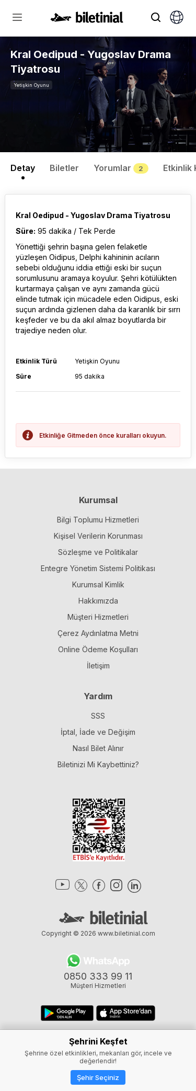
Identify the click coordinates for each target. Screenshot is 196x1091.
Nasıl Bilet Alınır (98, 748)
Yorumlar (121, 168)
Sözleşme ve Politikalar (98, 552)
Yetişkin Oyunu (31, 85)
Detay (22, 168)
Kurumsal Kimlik (98, 584)
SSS (98, 715)
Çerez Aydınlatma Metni (98, 633)
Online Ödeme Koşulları (98, 649)
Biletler (64, 168)
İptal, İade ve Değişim (98, 732)
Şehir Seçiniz (98, 1077)
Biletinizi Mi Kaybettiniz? (98, 764)
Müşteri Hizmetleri (98, 616)
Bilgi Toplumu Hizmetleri (98, 519)
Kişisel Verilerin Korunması (98, 535)
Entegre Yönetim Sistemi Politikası (98, 568)
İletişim (98, 665)
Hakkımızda (98, 600)
